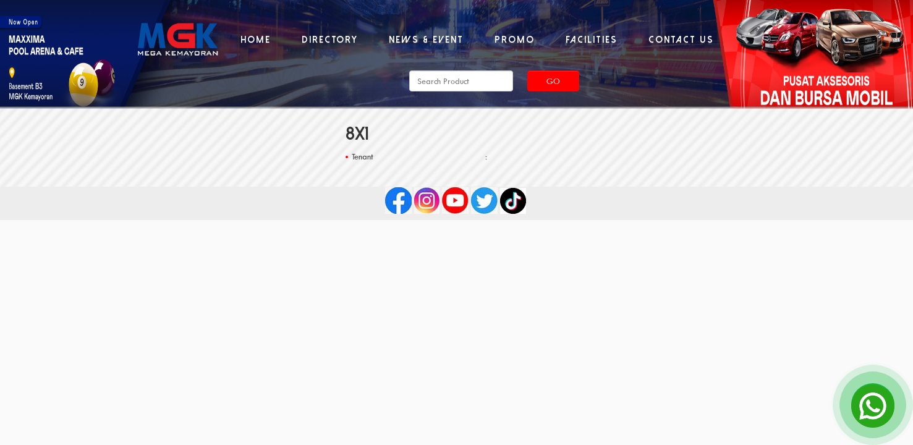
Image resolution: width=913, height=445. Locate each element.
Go (553, 81)
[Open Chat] (872, 404)
